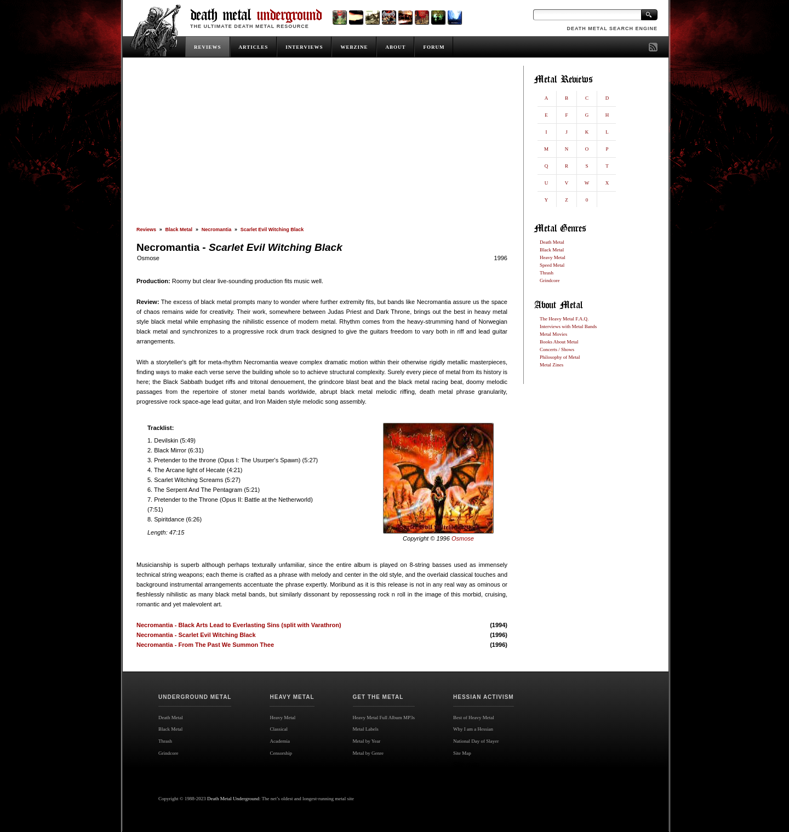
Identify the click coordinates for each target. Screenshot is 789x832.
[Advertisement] (321, 146)
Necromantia (217, 229)
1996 (500, 258)
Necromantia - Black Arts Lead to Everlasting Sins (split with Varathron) (238, 625)
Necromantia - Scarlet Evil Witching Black (196, 635)
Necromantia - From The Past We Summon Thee (205, 644)
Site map (466, 764)
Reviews (146, 229)
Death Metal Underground (233, 798)
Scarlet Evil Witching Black (272, 229)
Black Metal (179, 229)
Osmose (148, 258)
